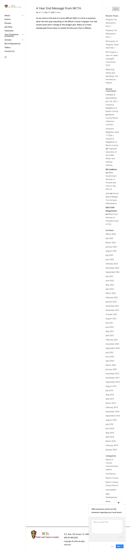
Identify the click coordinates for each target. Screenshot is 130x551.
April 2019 (110, 399)
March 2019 (111, 403)
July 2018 (109, 424)
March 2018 (111, 441)
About (7, 16)
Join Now (8, 27)
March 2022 (111, 293)
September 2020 (113, 348)
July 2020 (109, 352)
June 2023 (110, 259)
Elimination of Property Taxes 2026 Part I (112, 44)
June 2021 (110, 327)
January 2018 (111, 449)
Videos (8, 48)
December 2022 (112, 268)
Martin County (112, 478)
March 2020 (111, 365)
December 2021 (112, 306)
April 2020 (110, 361)
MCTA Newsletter (13, 44)
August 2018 (111, 420)
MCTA (40, 12)
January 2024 (111, 247)
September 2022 (113, 272)
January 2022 (111, 301)
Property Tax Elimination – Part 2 (111, 33)
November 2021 (112, 310)
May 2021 (110, 331)
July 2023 (109, 255)
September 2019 (113, 382)
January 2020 (111, 369)
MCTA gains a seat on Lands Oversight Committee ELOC (112, 58)
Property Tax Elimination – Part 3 (111, 22)
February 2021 (112, 339)
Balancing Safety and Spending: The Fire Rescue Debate (112, 76)
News (58, 12)
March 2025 (111, 242)
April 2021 (110, 335)
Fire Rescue (111, 473)
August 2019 (111, 386)
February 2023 (112, 263)
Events (8, 19)
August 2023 (111, 251)
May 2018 (110, 432)
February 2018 (112, 445)
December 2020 (112, 344)
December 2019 (112, 373)
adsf (108, 193)
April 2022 (110, 289)
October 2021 (111, 314)
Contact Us (9, 51)
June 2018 (110, 428)
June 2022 (110, 280)
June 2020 (110, 356)
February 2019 (112, 407)
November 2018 (112, 411)
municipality (111, 489)
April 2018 (110, 437)
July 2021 (109, 323)
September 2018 (113, 415)
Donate (8, 23)
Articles (8, 40)
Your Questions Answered (12, 35)
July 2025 (109, 238)
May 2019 (110, 394)
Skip (112, 546)
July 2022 (109, 276)
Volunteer (9, 31)
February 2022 (112, 297)
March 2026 (111, 234)
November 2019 (112, 377)
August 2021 (111, 318)
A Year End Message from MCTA (58, 8)
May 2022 (110, 285)
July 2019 (109, 390)
